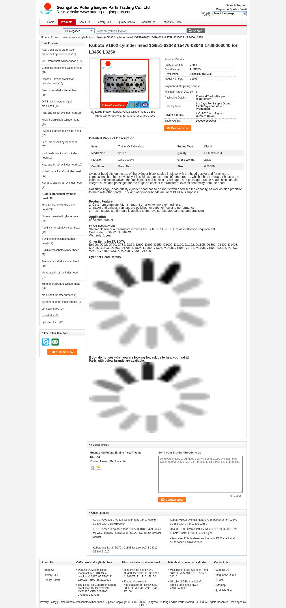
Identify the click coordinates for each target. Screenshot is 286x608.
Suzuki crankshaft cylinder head (60, 250)
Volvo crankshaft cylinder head (60, 272)
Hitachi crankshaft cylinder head (60, 119)
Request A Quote (226, 9)
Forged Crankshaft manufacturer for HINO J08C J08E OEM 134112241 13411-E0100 (142, 586)
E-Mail (219, 580)
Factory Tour (104, 22)
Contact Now (180, 128)
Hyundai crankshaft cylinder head (61, 130)
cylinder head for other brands (59, 301)
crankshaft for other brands (57, 295)
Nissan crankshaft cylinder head (60, 216)
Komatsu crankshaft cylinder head (62, 182)
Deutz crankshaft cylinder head (60, 90)
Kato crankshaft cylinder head (59, 164)
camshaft (47, 315)
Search (197, 31)
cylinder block (50, 322)
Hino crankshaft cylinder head (59, 112)
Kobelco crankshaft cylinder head (61, 171)
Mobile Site (224, 590)
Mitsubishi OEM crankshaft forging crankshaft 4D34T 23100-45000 (186, 585)
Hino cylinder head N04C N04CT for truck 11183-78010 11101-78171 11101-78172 (141, 573)
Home (50, 22)
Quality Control (126, 22)
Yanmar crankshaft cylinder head (61, 283)
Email (243, 9)
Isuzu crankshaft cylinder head (60, 142)
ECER (143, 605)
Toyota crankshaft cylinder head (60, 261)
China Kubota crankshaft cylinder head (81, 602)
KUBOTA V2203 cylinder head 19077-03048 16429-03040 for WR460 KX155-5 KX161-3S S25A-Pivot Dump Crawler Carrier (127, 533)
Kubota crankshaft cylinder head (78, 37)
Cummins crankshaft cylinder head (62, 67)
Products (67, 22)
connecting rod (50, 308)
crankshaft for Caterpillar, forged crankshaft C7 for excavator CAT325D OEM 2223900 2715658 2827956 (97, 589)
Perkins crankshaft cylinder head (61, 227)
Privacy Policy (48, 602)
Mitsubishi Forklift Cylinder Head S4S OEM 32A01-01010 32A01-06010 (189, 573)
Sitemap (221, 585)
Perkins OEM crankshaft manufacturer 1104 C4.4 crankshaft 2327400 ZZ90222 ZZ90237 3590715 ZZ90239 (95, 574)
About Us (84, 22)
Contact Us (148, 22)
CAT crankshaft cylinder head (59, 61)
